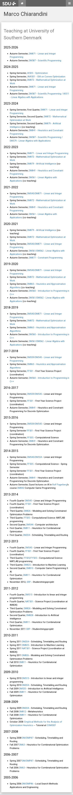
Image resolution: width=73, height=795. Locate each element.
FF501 (30, 371)
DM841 (32, 407)
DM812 (22, 711)
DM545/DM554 (34, 457)
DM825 (27, 564)
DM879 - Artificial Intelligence (41, 163)
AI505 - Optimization (37, 73)
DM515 (28, 594)
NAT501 (29, 601)
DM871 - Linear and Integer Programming (47, 153)
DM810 (29, 568)
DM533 (22, 688)
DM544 (29, 524)
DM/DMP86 (27, 783)
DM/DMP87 (27, 737)
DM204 (26, 535)
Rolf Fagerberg (59, 484)
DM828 (29, 615)
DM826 (27, 511)
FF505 (30, 437)
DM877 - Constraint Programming (46, 257)
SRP (29, 582)
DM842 (20, 488)
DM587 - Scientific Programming (45, 60)
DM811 (26, 528)
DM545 (28, 500)
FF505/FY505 (30, 558)
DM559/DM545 (34, 394)
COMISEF (51, 725)
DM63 (22, 744)
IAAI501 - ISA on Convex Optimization (46, 76)
